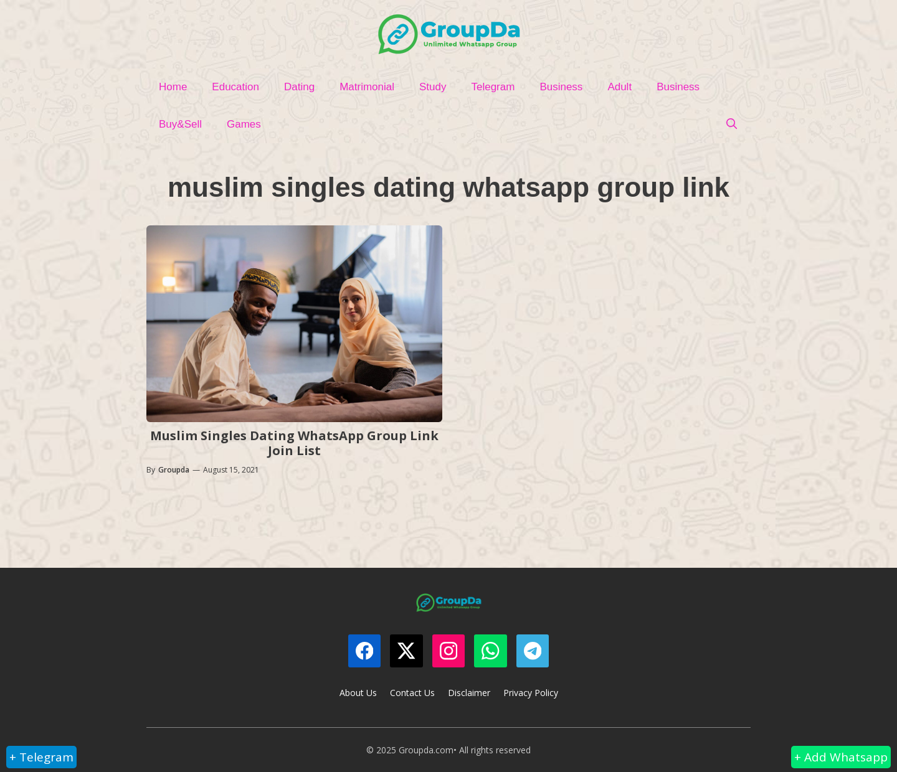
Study (432, 87)
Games (244, 124)
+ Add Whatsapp (841, 757)
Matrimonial (366, 87)
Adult (619, 87)
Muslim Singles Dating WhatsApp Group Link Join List (294, 443)
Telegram (493, 87)
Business (560, 87)
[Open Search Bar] (731, 124)
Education (235, 87)
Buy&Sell (180, 124)
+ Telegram (41, 757)
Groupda (173, 469)
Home (173, 87)
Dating (299, 87)
